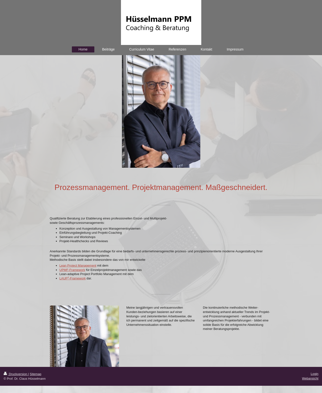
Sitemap (35, 374)
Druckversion (16, 374)
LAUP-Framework (73, 278)
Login (314, 374)
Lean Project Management (78, 265)
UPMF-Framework (72, 270)
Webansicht (310, 378)
